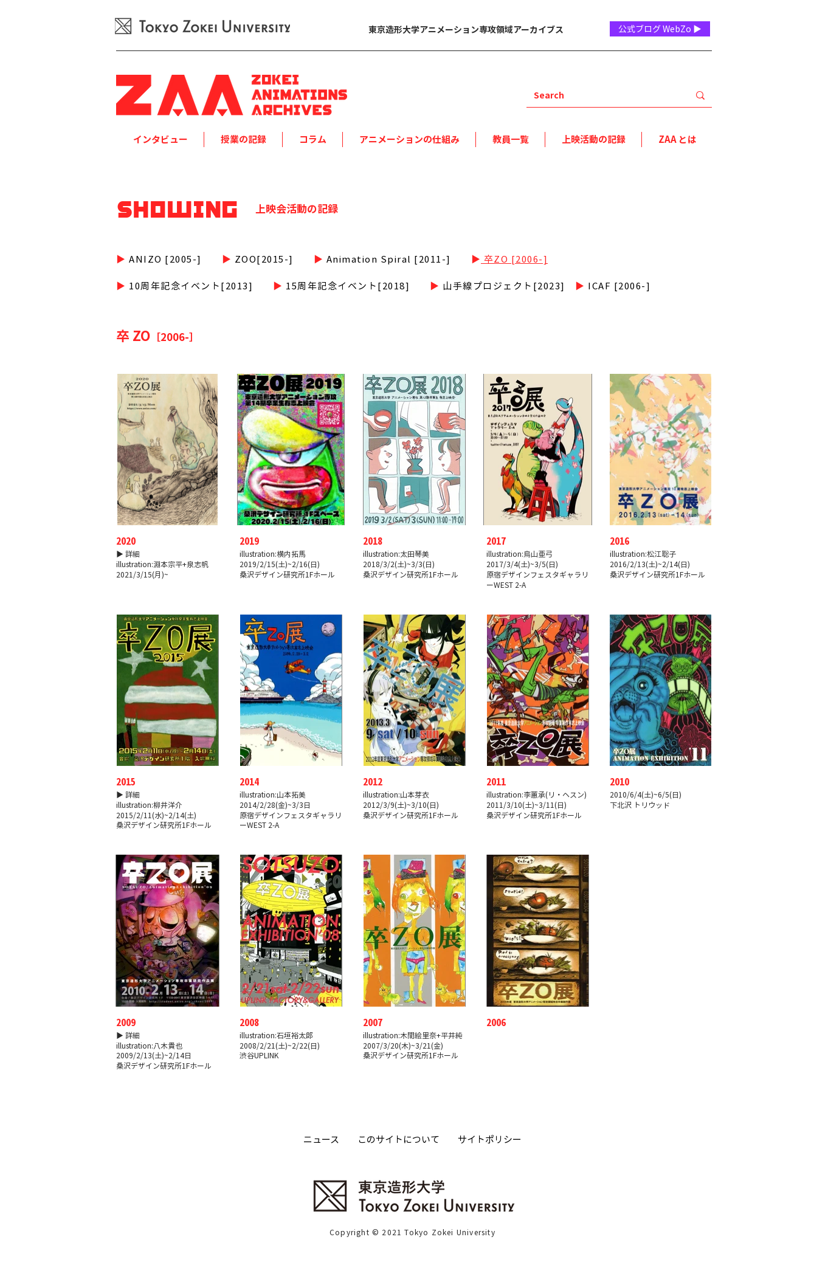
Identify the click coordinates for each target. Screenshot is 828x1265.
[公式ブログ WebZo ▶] (660, 28)
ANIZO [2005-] (164, 259)
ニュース (321, 1139)
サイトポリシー (490, 1139)
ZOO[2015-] (263, 259)
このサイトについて (398, 1139)
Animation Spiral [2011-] (387, 259)
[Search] (598, 95)
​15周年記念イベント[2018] (346, 285)
